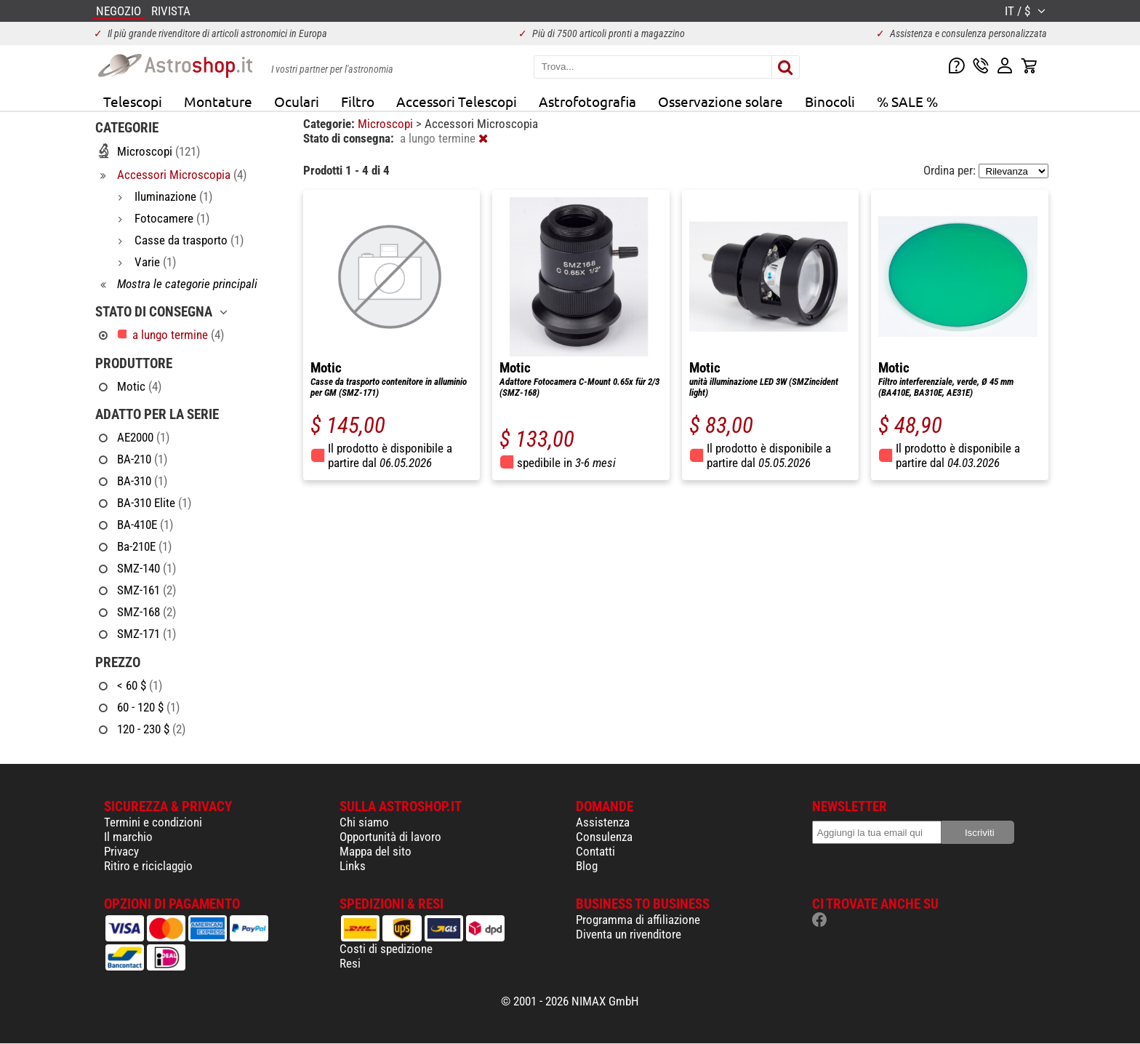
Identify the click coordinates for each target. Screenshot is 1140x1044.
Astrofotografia (587, 101)
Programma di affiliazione (638, 919)
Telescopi (132, 101)
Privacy (121, 851)
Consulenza (604, 836)
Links (353, 865)
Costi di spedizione (386, 948)
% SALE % (907, 101)
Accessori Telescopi (456, 101)
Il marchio (128, 836)
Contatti (595, 851)
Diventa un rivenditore (628, 934)
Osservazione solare (720, 101)
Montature (218, 101)
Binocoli (830, 101)
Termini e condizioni (153, 822)
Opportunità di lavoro (390, 836)
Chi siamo (364, 822)
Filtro (357, 101)
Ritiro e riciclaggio (148, 865)
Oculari (296, 101)
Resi (350, 963)
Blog (587, 865)
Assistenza (603, 822)
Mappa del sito (376, 851)
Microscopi (387, 123)
